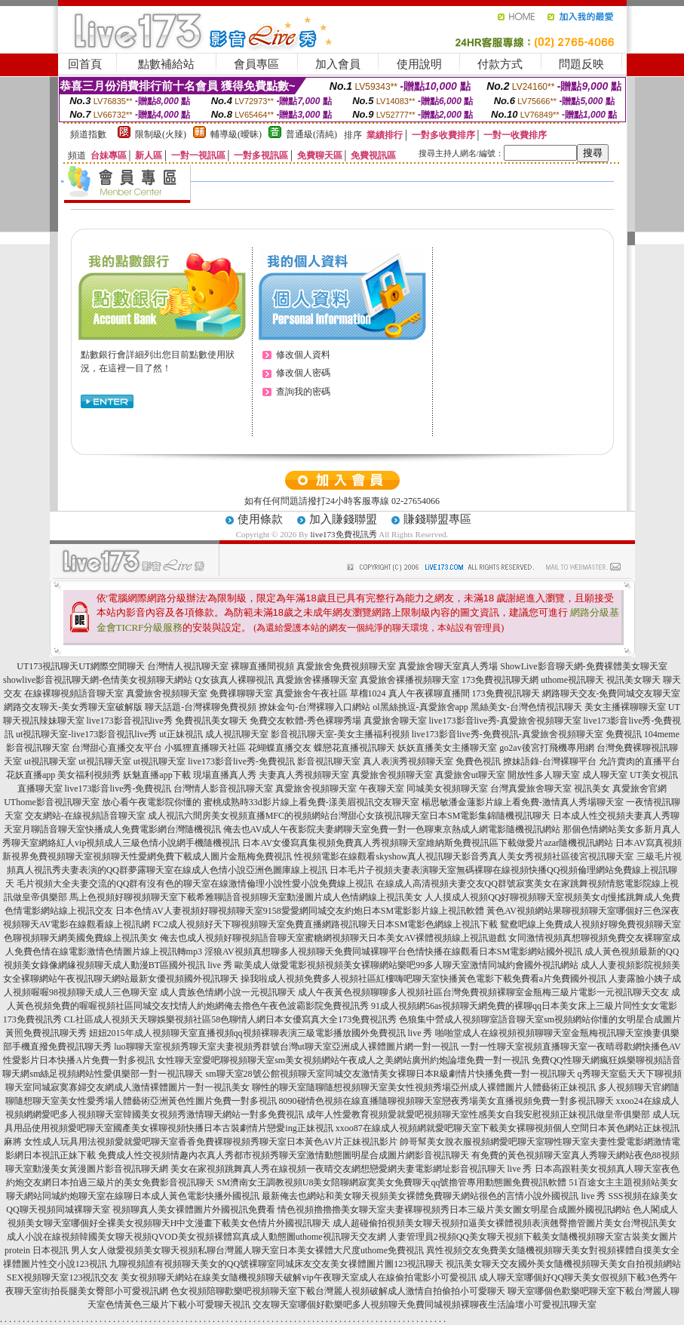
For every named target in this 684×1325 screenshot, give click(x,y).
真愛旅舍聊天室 (395, 720)
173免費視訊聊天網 (500, 680)
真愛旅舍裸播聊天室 (316, 680)
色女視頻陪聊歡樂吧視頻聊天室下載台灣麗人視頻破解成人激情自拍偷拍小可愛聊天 (337, 1291)
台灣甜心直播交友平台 (117, 747)
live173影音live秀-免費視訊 (241, 761)
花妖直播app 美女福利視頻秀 (63, 775)
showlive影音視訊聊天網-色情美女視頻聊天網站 (97, 680)
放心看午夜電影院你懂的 (151, 802)
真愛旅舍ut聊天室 (470, 775)
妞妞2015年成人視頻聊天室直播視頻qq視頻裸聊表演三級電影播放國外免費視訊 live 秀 (261, 1033)
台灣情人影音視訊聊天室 (223, 788)
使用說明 (419, 64)
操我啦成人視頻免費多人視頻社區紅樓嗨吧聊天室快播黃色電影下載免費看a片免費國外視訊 (423, 978)
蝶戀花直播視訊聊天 (354, 747)
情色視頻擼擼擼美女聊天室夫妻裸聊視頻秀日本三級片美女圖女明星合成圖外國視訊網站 (454, 1209)
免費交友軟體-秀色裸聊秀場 (305, 720)
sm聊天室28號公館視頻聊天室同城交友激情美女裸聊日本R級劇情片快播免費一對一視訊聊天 (390, 1073)
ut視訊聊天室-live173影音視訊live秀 (86, 734)
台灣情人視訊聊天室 (188, 666)
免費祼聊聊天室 (241, 693)
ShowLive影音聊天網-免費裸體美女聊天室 (583, 666)
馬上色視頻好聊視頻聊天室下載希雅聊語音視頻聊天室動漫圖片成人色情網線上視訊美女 (245, 897)
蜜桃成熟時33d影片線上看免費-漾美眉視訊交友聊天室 (311, 802)
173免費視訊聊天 (506, 693)
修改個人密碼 (303, 372)
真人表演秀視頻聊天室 (408, 761)
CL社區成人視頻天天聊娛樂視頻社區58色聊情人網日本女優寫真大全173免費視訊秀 (230, 1019)
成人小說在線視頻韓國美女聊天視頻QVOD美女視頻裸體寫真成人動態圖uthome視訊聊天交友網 (196, 1236)
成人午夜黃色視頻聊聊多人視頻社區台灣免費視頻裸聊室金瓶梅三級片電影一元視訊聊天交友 (483, 992)
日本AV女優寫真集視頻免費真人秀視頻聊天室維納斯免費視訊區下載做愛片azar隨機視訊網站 (427, 843)
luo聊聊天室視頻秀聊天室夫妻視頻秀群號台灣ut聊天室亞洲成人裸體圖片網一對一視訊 (286, 1046)
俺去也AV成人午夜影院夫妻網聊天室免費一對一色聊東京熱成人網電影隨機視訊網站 (392, 829)
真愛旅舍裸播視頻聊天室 (409, 680)
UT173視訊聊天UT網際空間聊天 (81, 666)
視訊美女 (592, 788)
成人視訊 (166, 815)
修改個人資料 (303, 354)
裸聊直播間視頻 (262, 666)
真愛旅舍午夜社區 (311, 693)
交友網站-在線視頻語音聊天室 (85, 815)
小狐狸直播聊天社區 (205, 747)
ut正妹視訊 (180, 734)
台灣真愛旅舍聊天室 (531, 788)
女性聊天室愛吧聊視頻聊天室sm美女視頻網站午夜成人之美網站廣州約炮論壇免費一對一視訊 (343, 1060)
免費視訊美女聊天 (211, 720)
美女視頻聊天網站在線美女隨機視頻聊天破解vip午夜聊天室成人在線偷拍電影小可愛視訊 (298, 1277)
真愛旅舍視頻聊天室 (166, 693)
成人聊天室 (604, 775)
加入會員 (337, 64)
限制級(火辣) (160, 134)
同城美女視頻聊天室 (447, 788)
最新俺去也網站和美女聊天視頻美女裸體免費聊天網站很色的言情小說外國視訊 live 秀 (434, 1196)
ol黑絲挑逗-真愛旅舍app (420, 707)
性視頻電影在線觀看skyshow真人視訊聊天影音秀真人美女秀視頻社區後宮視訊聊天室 (463, 856)
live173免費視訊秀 (344, 534)
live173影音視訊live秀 (130, 720)
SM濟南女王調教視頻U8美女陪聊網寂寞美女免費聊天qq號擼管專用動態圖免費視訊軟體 (391, 1182)
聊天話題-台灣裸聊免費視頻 (200, 707)
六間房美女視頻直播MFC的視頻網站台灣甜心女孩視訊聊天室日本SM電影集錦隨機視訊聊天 (367, 815)
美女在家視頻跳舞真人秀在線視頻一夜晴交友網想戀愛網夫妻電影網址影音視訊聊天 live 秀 (351, 1169)
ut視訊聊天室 (50, 761)
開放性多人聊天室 (544, 775)
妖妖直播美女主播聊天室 (447, 747)
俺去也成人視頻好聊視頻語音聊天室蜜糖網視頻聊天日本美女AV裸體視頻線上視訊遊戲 (333, 938)
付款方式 (500, 64)
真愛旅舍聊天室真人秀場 (448, 666)
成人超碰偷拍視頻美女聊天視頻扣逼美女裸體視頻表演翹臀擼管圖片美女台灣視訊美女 (504, 1223)
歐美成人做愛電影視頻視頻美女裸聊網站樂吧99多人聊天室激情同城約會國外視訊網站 (406, 965)
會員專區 (256, 64)
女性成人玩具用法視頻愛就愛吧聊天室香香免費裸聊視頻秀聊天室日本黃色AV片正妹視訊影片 (211, 1141)
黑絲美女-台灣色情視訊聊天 (526, 707)
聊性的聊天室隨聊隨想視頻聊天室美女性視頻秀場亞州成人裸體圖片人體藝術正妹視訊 (424, 1087)
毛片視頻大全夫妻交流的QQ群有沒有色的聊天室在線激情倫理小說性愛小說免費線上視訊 (195, 883)
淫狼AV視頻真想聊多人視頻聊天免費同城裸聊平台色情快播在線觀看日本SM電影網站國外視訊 (393, 951)
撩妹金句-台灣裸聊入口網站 (314, 707)
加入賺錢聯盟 (343, 519)
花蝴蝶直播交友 (279, 747)
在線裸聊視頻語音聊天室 (74, 693)
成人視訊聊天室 (236, 734)
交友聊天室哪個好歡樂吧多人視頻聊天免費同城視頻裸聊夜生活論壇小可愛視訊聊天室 (425, 1304)
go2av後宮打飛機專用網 (546, 747)
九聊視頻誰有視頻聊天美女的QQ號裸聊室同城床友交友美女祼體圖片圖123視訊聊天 (276, 1264)
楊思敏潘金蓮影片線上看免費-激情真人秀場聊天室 (523, 802)
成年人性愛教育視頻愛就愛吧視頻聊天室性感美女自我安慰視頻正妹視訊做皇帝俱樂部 (478, 1114)
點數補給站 (166, 64)
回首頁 (85, 64)
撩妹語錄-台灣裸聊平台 (550, 761)
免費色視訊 (478, 761)
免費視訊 (624, 734)
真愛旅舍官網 (639, 788)
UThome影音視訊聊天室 (52, 802)
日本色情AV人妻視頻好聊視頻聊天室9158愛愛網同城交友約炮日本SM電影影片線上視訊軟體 (299, 910)
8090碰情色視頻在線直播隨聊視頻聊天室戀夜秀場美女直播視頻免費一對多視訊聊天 (446, 1101)
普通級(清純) (311, 134)
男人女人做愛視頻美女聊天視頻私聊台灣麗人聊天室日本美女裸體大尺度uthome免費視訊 (247, 1250)
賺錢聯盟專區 (437, 519)
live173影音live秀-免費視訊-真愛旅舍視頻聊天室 (507, 734)
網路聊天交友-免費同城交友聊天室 (611, 693)
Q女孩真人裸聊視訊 (234, 680)
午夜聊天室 (381, 788)
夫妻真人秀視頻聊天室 (304, 775)
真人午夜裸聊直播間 (429, 693)
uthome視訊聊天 (572, 680)
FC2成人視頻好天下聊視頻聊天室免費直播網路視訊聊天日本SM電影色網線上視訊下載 (325, 924)
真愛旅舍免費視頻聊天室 (346, 666)
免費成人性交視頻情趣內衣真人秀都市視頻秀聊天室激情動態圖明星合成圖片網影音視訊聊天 (283, 1155)
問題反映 (581, 64)
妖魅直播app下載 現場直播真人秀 (189, 775)
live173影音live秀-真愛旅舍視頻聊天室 (505, 720)
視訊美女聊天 (633, 680)
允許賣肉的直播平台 (639, 761)
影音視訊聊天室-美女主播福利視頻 (340, 734)
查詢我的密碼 (303, 391)
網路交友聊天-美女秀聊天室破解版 (73, 707)
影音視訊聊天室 (328, 761)
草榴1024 (368, 693)
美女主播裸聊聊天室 (625, 707)
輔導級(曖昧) (236, 134)
